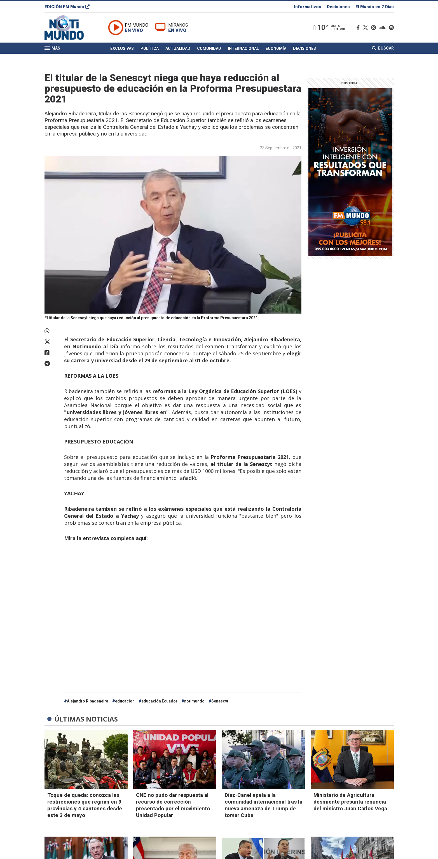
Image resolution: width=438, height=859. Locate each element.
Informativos (307, 6)
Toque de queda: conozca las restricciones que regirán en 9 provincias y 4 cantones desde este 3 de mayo (84, 805)
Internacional (243, 48)
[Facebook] (359, 28)
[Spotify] (391, 28)
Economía (276, 48)
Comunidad (209, 48)
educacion (125, 701)
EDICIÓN (67, 6)
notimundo (194, 701)
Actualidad (177, 48)
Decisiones (338, 6)
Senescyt (219, 701)
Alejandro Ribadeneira (87, 701)
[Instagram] (374, 28)
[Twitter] (366, 28)
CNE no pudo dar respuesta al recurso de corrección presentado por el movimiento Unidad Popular (173, 805)
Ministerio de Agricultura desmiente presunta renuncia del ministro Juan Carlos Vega (350, 802)
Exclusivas (122, 48)
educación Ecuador (159, 701)
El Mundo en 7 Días (374, 6)
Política (149, 48)
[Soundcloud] (383, 28)
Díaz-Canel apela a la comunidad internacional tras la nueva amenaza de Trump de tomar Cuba (263, 805)
